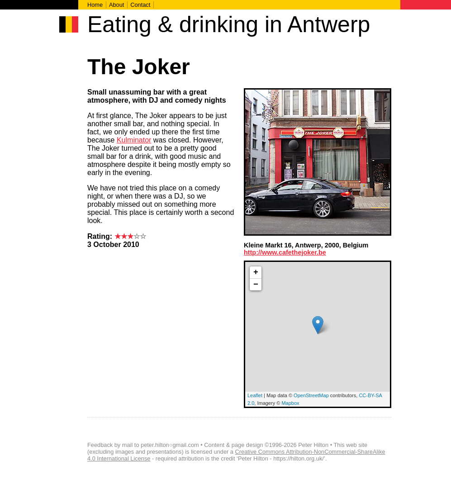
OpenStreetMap (311, 395)
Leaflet (254, 395)
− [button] (255, 284)
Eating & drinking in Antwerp (228, 24)
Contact (140, 4)
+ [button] (255, 272)
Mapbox (290, 403)
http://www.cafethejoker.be (285, 252)
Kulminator (134, 140)
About (116, 4)
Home (95, 4)
